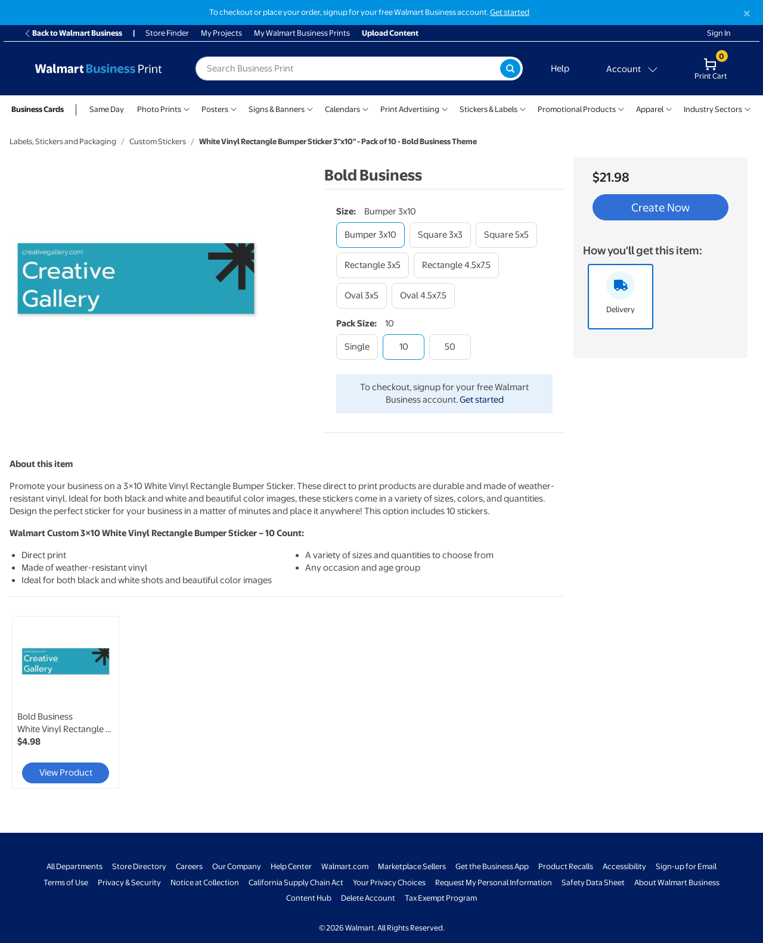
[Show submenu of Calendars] (365, 108)
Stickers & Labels (488, 109)
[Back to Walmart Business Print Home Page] (98, 68)
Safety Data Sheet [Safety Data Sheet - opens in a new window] (593, 882)
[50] (450, 347)
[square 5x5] (506, 235)
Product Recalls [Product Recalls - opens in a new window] (565, 866)
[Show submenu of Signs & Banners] (310, 108)
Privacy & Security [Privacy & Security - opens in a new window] (129, 882)
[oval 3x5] (361, 296)
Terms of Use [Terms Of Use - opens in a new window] (66, 882)
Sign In (719, 33)
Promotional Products (577, 109)
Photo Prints (159, 109)
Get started (482, 399)
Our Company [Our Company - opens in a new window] (236, 866)
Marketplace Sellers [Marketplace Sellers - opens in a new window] (412, 866)
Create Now (660, 207)
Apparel (649, 109)
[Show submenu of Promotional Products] (621, 108)
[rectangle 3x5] (372, 265)
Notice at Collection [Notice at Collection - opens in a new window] (204, 882)
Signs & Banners (277, 109)
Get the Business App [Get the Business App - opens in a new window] (492, 866)
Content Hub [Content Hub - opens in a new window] (308, 898)
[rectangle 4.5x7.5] (456, 265)
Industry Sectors (713, 109)
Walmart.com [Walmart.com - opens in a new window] (344, 866)
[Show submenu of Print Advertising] (444, 108)
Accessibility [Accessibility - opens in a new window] (624, 866)
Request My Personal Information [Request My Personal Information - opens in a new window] (493, 882)
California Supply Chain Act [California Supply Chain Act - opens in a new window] (296, 882)
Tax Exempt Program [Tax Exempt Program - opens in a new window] (441, 898)
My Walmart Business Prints (302, 33)
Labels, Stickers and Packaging (63, 141)
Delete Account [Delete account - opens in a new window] (368, 898)
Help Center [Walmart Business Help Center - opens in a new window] (291, 866)
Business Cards (37, 109)
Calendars (342, 109)
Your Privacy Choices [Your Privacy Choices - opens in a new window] (389, 882)
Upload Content (390, 33)
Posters (214, 109)
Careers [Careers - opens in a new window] (189, 866)
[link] (66, 702)
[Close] (747, 13)
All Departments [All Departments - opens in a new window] (74, 866)
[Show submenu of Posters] (233, 108)
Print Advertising (409, 109)
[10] (403, 347)
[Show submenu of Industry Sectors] (747, 108)
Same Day (106, 109)
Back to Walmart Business (73, 33)
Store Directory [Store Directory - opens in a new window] (139, 866)
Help (560, 68)
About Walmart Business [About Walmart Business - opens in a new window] (676, 882)
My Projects (221, 33)
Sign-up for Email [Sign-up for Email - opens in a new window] (686, 866)
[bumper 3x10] (370, 235)
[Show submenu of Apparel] (668, 108)
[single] (357, 347)
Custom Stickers (157, 141)
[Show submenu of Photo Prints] (186, 108)
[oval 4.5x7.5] (423, 296)
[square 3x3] (440, 235)
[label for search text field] (348, 68)
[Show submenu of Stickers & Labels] (522, 108)
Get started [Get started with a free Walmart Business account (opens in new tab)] (509, 12)
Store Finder (167, 33)
